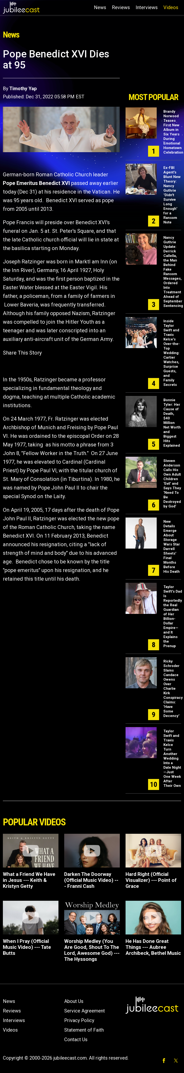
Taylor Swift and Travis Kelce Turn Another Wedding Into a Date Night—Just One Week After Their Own (172, 758)
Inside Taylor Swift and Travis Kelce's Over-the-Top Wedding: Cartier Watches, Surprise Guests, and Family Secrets (171, 353)
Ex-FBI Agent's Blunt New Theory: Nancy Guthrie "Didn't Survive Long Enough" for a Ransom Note (172, 195)
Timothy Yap (23, 88)
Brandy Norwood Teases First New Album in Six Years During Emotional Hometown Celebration (173, 132)
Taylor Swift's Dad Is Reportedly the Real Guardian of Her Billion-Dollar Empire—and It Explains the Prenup (172, 616)
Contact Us (75, 1039)
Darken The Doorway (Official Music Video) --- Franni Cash (91, 880)
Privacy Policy (79, 1020)
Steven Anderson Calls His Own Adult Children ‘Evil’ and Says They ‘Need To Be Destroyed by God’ (172, 483)
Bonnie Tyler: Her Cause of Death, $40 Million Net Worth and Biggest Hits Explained (172, 423)
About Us (73, 1001)
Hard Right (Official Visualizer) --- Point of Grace (151, 880)
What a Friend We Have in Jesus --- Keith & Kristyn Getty (29, 880)
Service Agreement (84, 1011)
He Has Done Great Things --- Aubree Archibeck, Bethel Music (153, 947)
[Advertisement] (153, 69)
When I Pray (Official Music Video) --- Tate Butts (27, 947)
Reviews (121, 7)
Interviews (147, 7)
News (100, 7)
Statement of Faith (84, 1030)
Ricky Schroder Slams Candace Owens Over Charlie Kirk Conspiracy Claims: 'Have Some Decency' (173, 688)
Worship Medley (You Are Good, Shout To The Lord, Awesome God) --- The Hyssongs (92, 950)
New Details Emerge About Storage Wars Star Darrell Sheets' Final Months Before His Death (171, 546)
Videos (170, 7)
